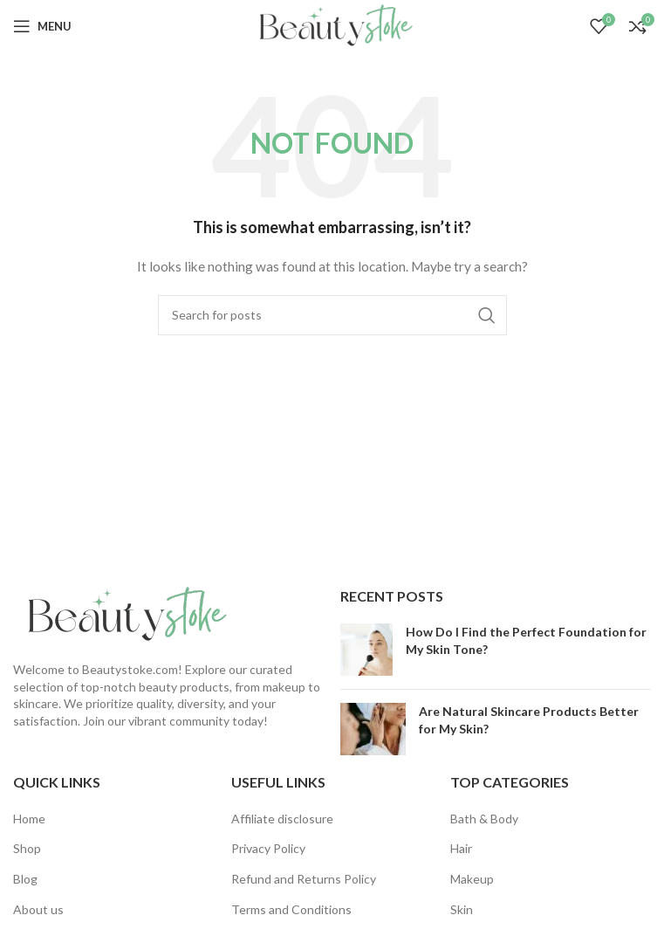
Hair (461, 848)
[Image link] (122, 613)
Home (29, 818)
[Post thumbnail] (366, 649)
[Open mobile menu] (42, 26)
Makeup (472, 878)
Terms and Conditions (291, 909)
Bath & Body (484, 818)
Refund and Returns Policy (303, 878)
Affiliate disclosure (282, 818)
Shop (27, 848)
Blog (25, 878)
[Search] (332, 315)
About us (38, 909)
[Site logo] (331, 24)
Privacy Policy (268, 848)
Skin (461, 909)
